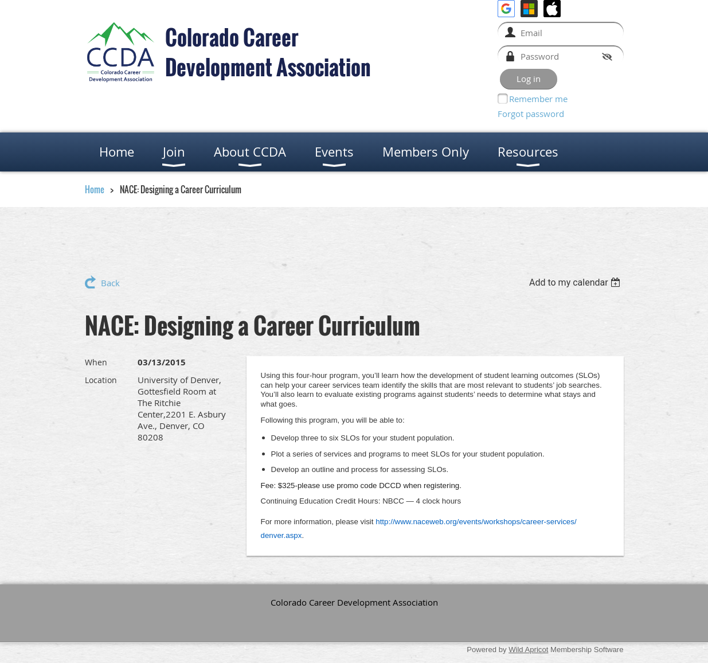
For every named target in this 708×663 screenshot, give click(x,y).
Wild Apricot (528, 649)
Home (94, 189)
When (96, 362)
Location (101, 380)
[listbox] (576, 282)
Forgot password (531, 113)
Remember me (538, 98)
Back (110, 282)
